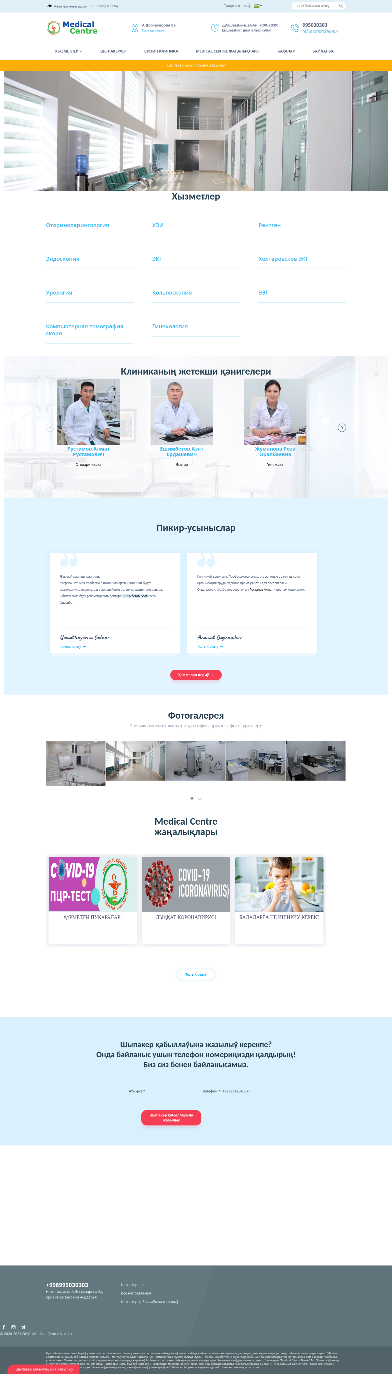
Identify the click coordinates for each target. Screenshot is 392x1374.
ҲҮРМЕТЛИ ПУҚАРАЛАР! (93, 917)
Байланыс (323, 51)
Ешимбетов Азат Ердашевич (182, 451)
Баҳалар (286, 51)
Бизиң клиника (161, 51)
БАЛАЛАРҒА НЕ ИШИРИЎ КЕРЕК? (279, 917)
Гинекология (170, 326)
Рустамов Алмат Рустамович (88, 451)
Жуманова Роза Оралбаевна (275, 451)
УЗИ (158, 225)
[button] (33, 131)
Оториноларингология (77, 225)
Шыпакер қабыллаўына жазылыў (196, 65)
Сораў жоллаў (107, 6)
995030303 (314, 25)
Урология (59, 292)
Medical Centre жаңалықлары (228, 51)
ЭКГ (157, 258)
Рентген (269, 225)
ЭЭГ (263, 292)
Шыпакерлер (113, 51)
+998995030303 (67, 1284)
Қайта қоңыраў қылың (320, 30)
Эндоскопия (63, 258)
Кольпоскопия (172, 292)
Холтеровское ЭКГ (283, 258)
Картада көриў (153, 30)
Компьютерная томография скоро (85, 329)
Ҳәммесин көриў (196, 674)
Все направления (136, 1293)
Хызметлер (66, 51)
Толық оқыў (70, 646)
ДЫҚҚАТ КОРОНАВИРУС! (186, 917)
